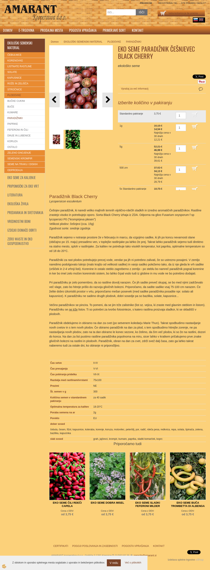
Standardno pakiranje (131, 113)
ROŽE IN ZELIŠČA (17, 83)
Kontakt (138, 30)
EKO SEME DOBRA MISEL (107, 502)
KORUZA (12, 141)
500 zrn (124, 167)
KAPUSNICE (14, 77)
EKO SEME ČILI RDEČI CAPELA (67, 504)
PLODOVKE (14, 95)
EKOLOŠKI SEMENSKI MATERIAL (83, 41)
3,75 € (157, 113)
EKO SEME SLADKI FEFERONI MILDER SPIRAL (147, 506)
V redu (114, 562)
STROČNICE (14, 89)
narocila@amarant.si (145, 555)
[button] (107, 100)
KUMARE (12, 112)
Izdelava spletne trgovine (181, 559)
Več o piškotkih (133, 562)
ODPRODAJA (15, 170)
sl (195, 19)
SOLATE (12, 72)
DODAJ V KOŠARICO (197, 116)
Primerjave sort (114, 30)
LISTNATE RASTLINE (19, 66)
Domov (8, 30)
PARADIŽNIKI (15, 118)
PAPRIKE (12, 123)
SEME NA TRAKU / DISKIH (22, 164)
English (201, 19)
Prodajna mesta (51, 30)
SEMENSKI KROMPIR (19, 158)
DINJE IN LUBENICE (19, 135)
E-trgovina (26, 30)
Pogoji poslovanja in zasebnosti (95, 546)
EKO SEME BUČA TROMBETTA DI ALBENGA (188, 504)
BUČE (10, 106)
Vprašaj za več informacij (134, 88)
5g (121, 146)
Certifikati (60, 546)
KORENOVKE (15, 60)
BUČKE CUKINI (16, 101)
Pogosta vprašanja (83, 30)
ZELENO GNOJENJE (19, 152)
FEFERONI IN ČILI (17, 129)
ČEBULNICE (14, 54)
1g (121, 125)
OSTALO (12, 147)
